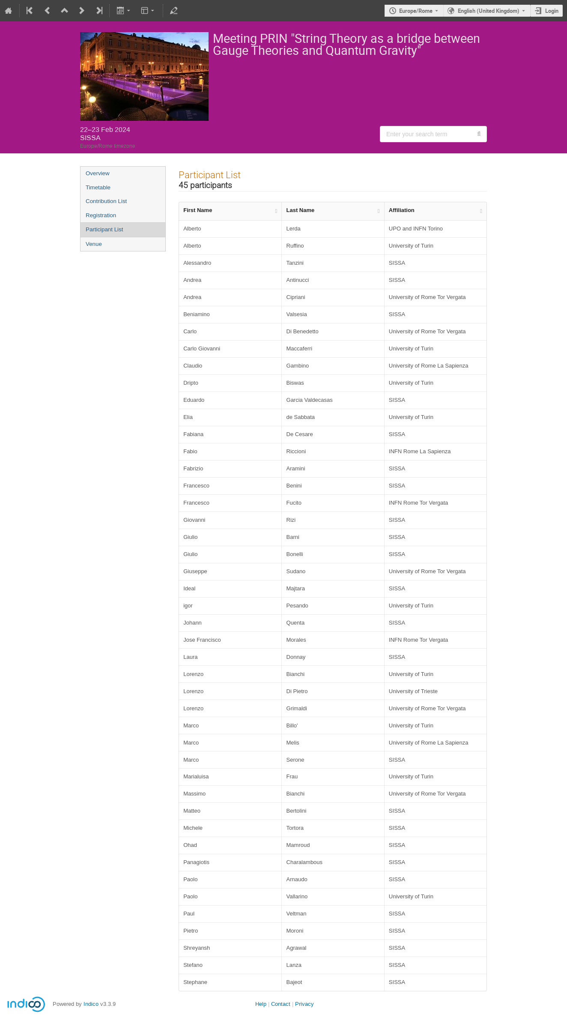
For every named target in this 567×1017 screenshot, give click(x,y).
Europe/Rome (416, 11)
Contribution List (106, 201)
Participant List (104, 229)
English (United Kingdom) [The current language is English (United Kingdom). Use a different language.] (488, 11)
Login (551, 11)
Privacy (304, 1004)
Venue (94, 244)
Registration (101, 215)
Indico (91, 1004)
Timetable (98, 187)
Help (260, 1004)
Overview (98, 173)
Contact (280, 1004)
